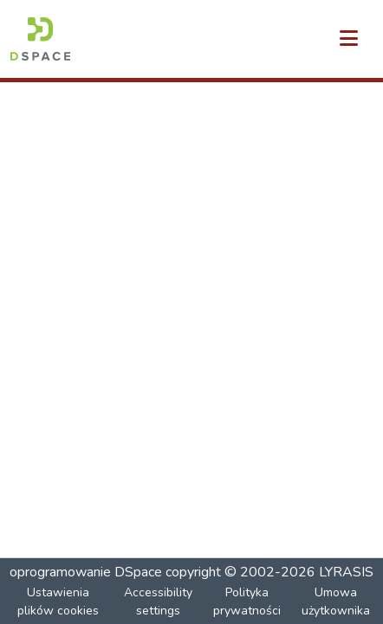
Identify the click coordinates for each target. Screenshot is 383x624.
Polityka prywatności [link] (247, 601)
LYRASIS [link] (346, 572)
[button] (40, 39)
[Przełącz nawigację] (348, 39)
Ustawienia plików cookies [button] (58, 601)
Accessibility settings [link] (158, 601)
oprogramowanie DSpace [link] (86, 572)
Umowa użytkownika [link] (336, 601)
